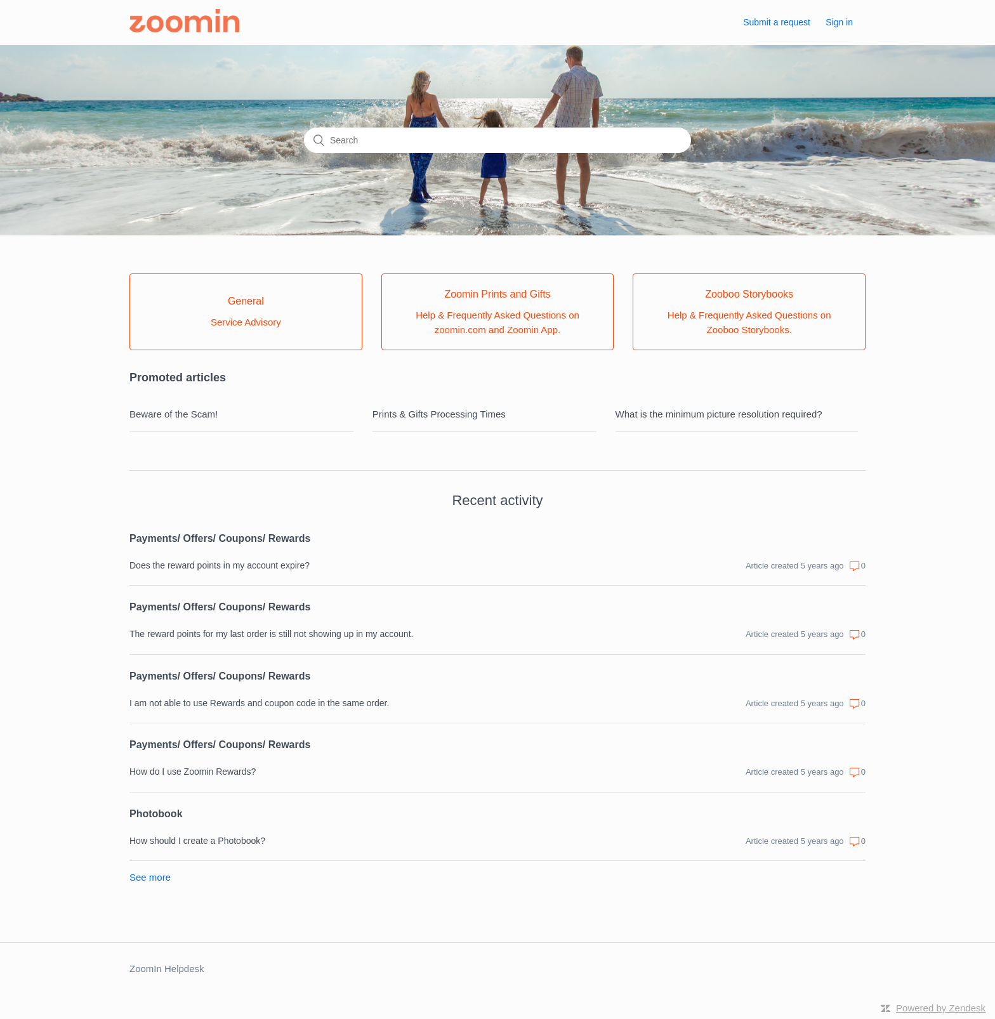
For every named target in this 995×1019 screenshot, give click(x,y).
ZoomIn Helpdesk (166, 968)
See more (150, 877)
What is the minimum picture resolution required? (719, 414)
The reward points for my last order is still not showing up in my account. (271, 634)
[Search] (497, 140)
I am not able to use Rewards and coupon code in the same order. (259, 703)
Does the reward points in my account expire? (219, 565)
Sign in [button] (839, 22)
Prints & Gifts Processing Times (439, 414)
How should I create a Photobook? (197, 841)
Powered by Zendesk (940, 1008)
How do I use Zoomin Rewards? (192, 771)
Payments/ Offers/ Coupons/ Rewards (219, 538)
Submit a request (776, 22)
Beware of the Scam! (173, 414)
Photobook (156, 813)
